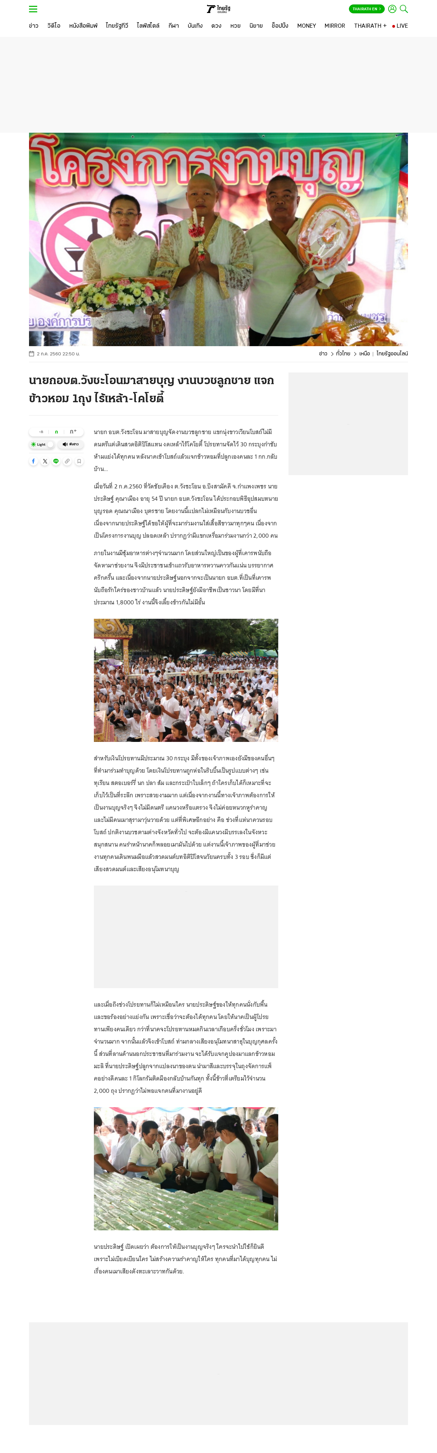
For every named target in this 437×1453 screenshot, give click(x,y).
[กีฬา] (173, 26)
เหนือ (364, 354)
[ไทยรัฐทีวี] (117, 26)
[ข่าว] (34, 26)
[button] (33, 461)
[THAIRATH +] (370, 26)
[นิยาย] (256, 26)
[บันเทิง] (195, 26)
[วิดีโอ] (53, 26)
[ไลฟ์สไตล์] (148, 26)
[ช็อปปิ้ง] (280, 26)
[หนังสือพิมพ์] (83, 26)
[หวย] (235, 26)
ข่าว (323, 354)
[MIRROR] (335, 26)
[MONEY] (306, 26)
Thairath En (367, 9)
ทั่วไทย (343, 354)
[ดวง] (216, 26)
